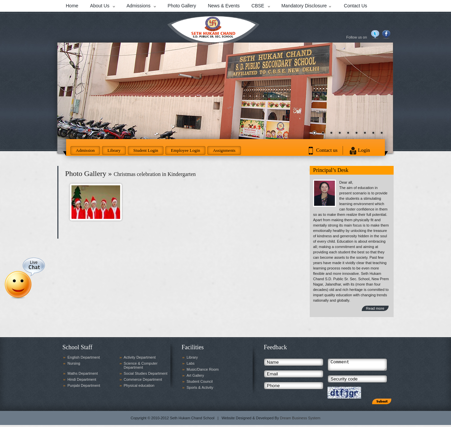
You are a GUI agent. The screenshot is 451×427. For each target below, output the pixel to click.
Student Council (200, 381)
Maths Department (82, 373)
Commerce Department (143, 379)
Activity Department (140, 357)
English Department (83, 357)
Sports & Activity (200, 387)
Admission (85, 150)
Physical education (139, 385)
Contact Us (355, 5)
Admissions (139, 5)
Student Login (145, 150)
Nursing (73, 363)
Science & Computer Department (141, 365)
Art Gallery (195, 375)
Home (72, 5)
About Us (99, 5)
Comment (357, 365)
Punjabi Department (83, 385)
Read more (375, 308)
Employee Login (185, 150)
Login (364, 150)
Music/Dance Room (203, 369)
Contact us (327, 150)
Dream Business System (300, 420)
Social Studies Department (145, 373)
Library (113, 150)
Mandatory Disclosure (304, 5)
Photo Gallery (182, 5)
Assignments (224, 150)
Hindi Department (81, 379)
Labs (191, 363)
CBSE (257, 5)
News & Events (224, 5)
